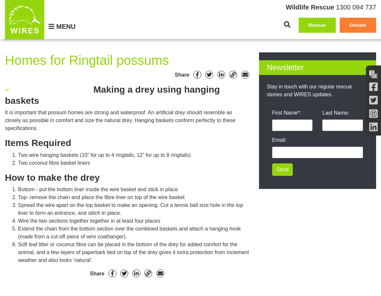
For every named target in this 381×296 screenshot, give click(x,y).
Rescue (317, 25)
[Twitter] (373, 100)
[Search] (287, 24)
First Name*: (286, 113)
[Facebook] (373, 87)
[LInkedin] (373, 127)
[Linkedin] (221, 75)
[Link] (233, 75)
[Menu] (62, 26)
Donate (358, 25)
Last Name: (335, 113)
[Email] (245, 75)
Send (282, 169)
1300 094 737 (356, 7)
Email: (279, 140)
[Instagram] (373, 113)
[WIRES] (24, 19)
